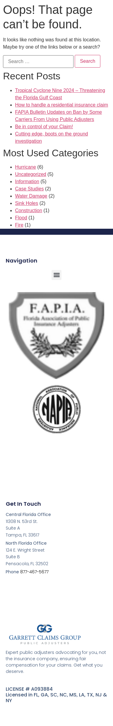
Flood (21, 217)
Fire (19, 225)
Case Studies (29, 188)
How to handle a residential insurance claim (61, 104)
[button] (56, 275)
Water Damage (31, 196)
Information (27, 181)
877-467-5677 (34, 572)
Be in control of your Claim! (44, 126)
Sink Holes (26, 203)
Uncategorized (30, 174)
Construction (28, 210)
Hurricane (25, 167)
